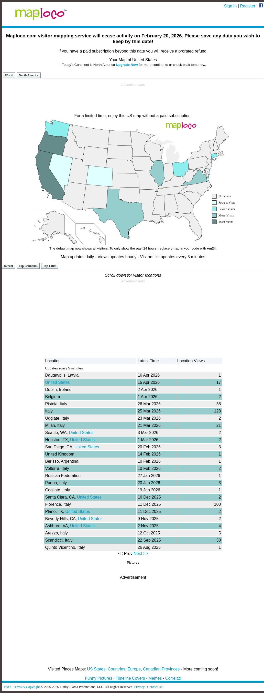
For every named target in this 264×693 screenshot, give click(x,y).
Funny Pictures (98, 678)
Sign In (230, 6)
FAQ (7, 687)
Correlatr (173, 678)
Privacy (139, 687)
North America (29, 75)
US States (96, 669)
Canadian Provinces (161, 669)
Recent (8, 266)
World (9, 75)
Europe (134, 669)
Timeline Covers (130, 678)
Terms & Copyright (26, 687)
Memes (155, 678)
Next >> (141, 553)
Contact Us (154, 687)
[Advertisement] (133, 98)
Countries (116, 669)
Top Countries (28, 266)
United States (57, 382)
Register (247, 6)
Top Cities (50, 266)
